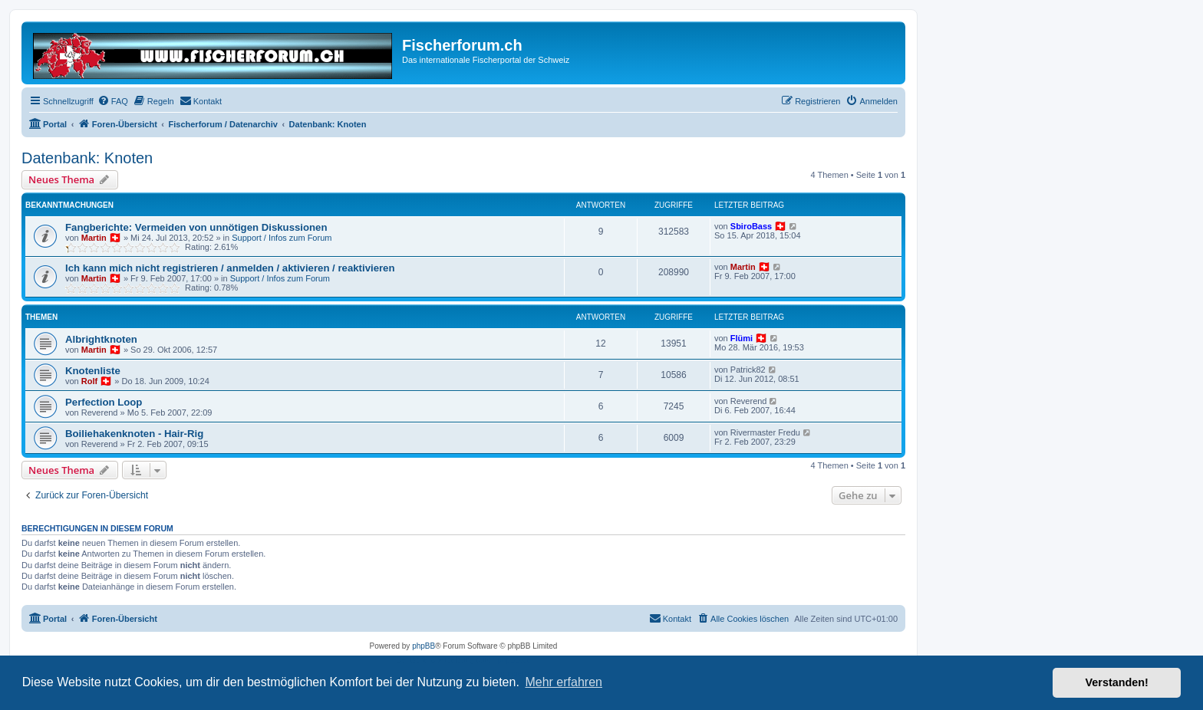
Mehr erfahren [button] (563, 682)
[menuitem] (112, 101)
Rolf (89, 381)
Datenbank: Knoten (87, 158)
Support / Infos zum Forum (281, 237)
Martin (94, 237)
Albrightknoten (101, 339)
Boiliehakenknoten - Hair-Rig (134, 433)
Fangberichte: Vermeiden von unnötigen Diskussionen (196, 227)
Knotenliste (92, 370)
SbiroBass (751, 226)
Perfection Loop (103, 402)
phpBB (423, 646)
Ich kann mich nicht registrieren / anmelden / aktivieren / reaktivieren (230, 268)
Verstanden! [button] (1117, 682)
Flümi (741, 338)
